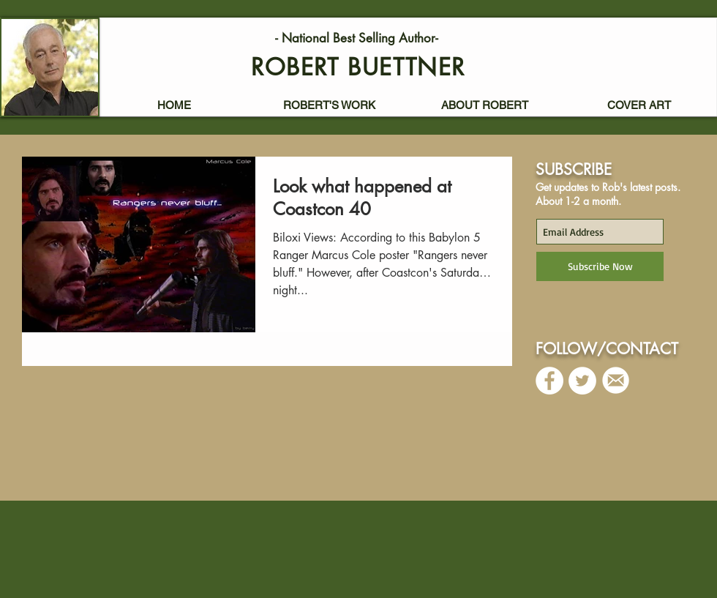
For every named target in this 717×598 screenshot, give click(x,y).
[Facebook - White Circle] (549, 381)
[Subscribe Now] (600, 266)
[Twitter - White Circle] (582, 381)
